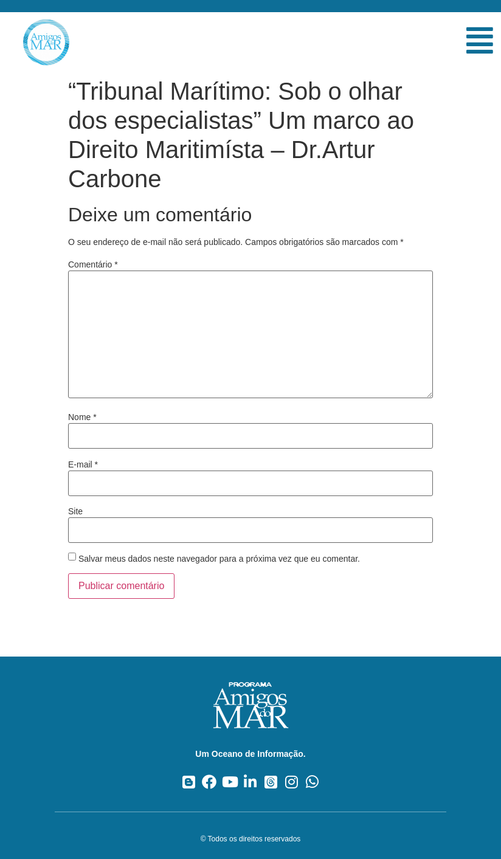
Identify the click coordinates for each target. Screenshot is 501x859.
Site (75, 511)
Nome (82, 417)
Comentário (93, 264)
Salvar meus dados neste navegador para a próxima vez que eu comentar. (219, 558)
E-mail (83, 464)
